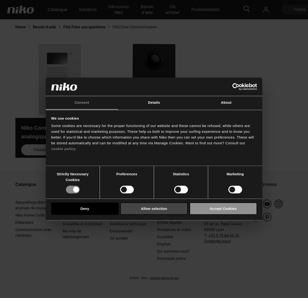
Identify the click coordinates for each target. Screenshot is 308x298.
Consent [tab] (82, 103)
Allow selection (154, 209)
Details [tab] (154, 103)
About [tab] (226, 103)
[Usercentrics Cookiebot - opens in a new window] (236, 86)
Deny (84, 209)
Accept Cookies (223, 209)
